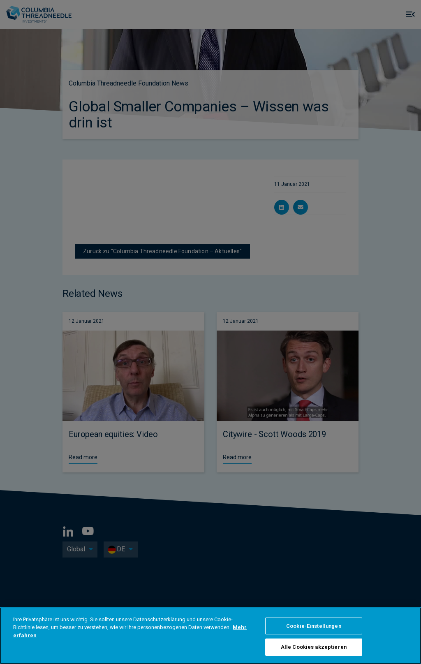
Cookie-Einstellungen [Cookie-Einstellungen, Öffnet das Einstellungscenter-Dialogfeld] (313, 626)
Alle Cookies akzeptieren (314, 647)
